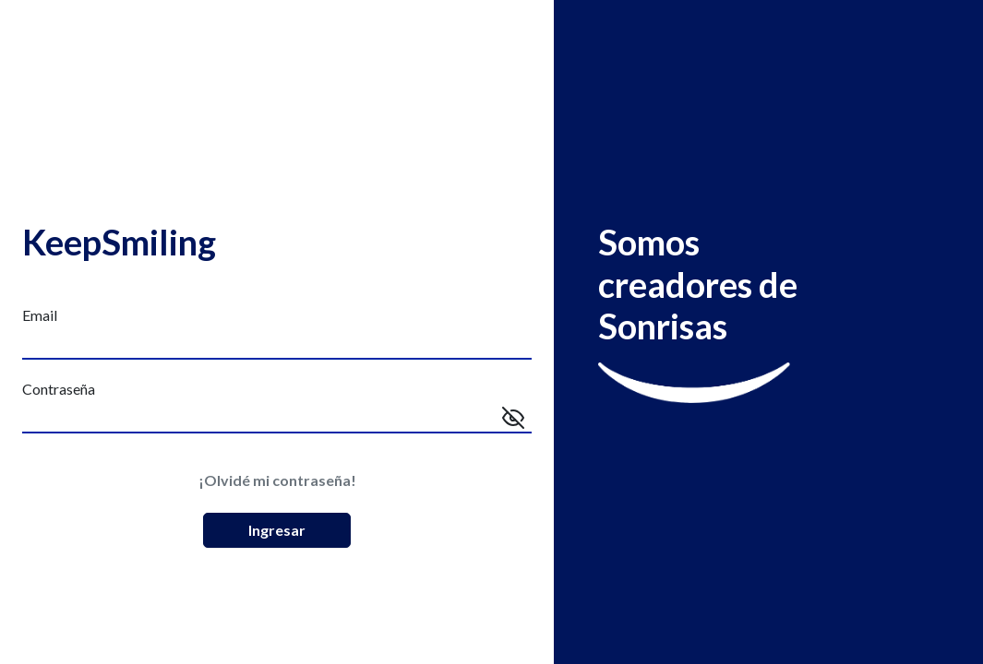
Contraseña (58, 389)
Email (39, 315)
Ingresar (277, 530)
